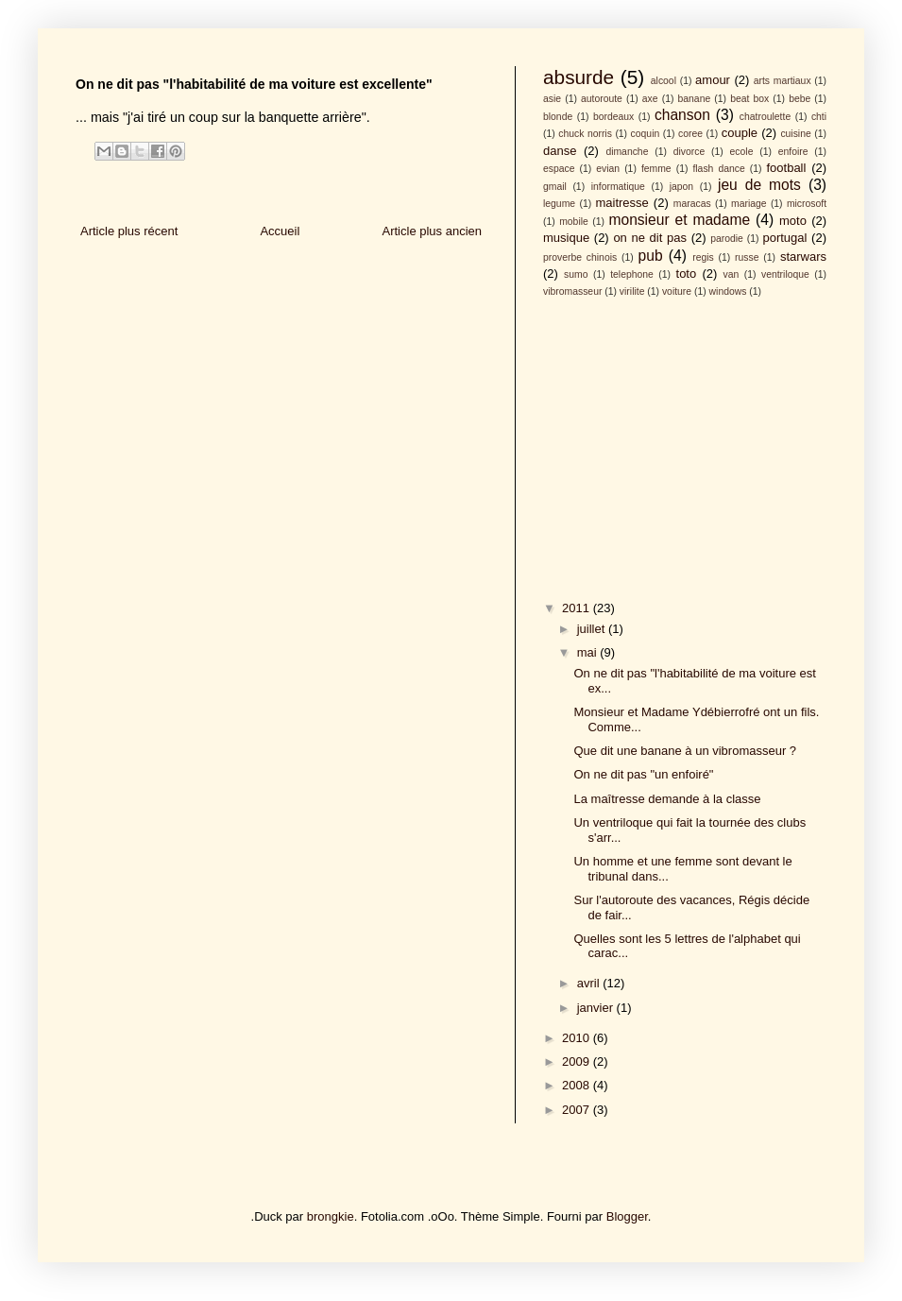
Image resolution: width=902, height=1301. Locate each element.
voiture (676, 291)
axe (650, 99)
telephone (632, 274)
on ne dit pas (650, 238)
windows (728, 291)
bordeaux (613, 116)
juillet (592, 629)
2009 (577, 1061)
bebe (799, 99)
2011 (577, 608)
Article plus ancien (433, 231)
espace (559, 168)
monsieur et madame (679, 220)
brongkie (330, 1216)
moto (793, 221)
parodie (726, 238)
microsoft (806, 203)
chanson (682, 115)
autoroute (601, 99)
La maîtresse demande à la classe (666, 799)
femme (656, 168)
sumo (575, 274)
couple (739, 133)
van (731, 274)
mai (589, 652)
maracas (692, 203)
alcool (663, 81)
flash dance (718, 168)
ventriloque (785, 274)
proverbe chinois (580, 257)
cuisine (795, 133)
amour (712, 80)
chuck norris (585, 133)
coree (690, 133)
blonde (557, 116)
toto (686, 273)
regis (703, 257)
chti (818, 116)
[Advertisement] (684, 446)
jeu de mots (759, 185)
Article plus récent (129, 231)
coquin (645, 133)
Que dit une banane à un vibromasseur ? (684, 751)
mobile (573, 221)
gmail (555, 186)
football (786, 168)
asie (552, 99)
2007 (577, 1110)
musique (566, 238)
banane (694, 99)
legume (559, 203)
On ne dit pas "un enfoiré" (643, 774)
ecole (742, 151)
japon (681, 186)
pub (650, 256)
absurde (578, 77)
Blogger (627, 1216)
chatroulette (765, 116)
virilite (632, 291)
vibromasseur (572, 291)
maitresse (621, 203)
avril (590, 983)
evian (608, 168)
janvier (597, 1008)
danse (559, 151)
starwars (803, 256)
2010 (577, 1038)
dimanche (626, 151)
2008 (577, 1085)
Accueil (279, 231)
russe (746, 257)
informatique (618, 186)
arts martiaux (782, 81)
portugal (784, 238)
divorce (689, 151)
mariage (749, 203)
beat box (749, 99)
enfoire (793, 151)
